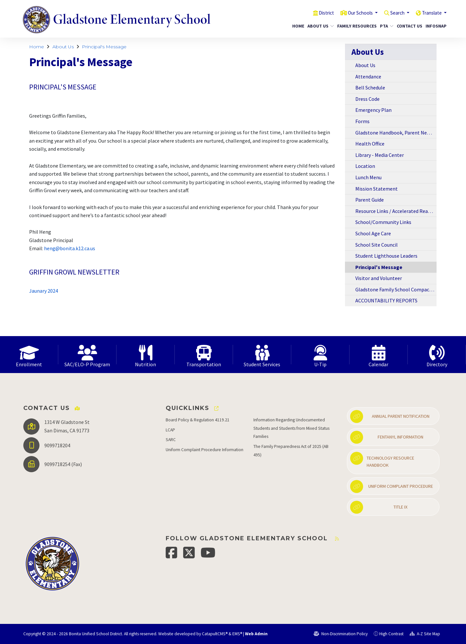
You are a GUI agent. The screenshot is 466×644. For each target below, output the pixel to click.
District (314, 12)
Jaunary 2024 (43, 290)
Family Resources (354, 26)
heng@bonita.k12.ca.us (69, 248)
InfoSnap (435, 26)
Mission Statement (376, 188)
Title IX (378, 507)
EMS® (237, 634)
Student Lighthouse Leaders (386, 255)
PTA (386, 26)
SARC (171, 439)
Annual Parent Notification (389, 416)
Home (297, 26)
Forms (362, 121)
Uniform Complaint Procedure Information (204, 449)
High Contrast (391, 634)
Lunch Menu (368, 177)
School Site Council (376, 244)
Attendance (368, 76)
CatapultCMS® (214, 634)
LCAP (170, 430)
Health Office (369, 143)
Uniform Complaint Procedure (391, 486)
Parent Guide (369, 199)
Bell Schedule (370, 87)
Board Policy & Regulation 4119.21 (197, 420)
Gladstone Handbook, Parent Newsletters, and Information (396, 132)
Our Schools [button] (352, 12)
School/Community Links (383, 222)
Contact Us (408, 26)
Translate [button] (430, 12)
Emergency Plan (373, 110)
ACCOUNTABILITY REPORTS (386, 300)
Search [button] (392, 12)
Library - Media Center (379, 155)
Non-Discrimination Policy (341, 634)
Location (365, 166)
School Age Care (373, 233)
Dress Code (367, 99)
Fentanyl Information (386, 437)
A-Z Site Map (425, 634)
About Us (319, 26)
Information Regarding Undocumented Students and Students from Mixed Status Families (291, 428)
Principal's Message (104, 47)
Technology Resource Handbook (382, 460)
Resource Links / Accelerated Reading (396, 211)
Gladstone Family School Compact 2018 (396, 289)
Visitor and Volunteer (378, 278)
